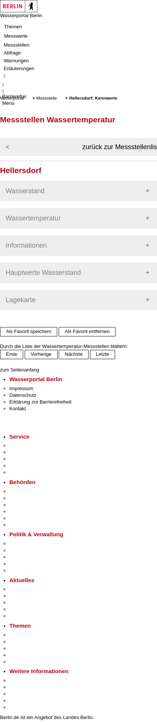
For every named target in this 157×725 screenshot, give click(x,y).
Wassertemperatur (33, 218)
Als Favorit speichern (28, 331)
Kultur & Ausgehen (29, 680)
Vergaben (19, 570)
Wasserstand (25, 191)
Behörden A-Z (24, 491)
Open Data (21, 563)
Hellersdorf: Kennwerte (93, 97)
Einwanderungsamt (30, 525)
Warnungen (16, 60)
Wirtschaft (20, 694)
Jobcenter (20, 518)
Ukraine (17, 609)
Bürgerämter (22, 511)
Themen (13, 26)
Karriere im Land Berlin (34, 550)
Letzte (102, 354)
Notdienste (21, 465)
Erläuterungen (19, 68)
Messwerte (16, 36)
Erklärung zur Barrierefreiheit (40, 402)
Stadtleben (21, 700)
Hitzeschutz (21, 616)
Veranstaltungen (26, 602)
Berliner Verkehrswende (35, 641)
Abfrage (12, 53)
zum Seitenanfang (19, 370)
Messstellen (17, 45)
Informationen (26, 245)
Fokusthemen (24, 635)
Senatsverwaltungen (31, 498)
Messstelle (46, 97)
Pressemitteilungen (30, 589)
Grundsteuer (22, 662)
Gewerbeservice (26, 472)
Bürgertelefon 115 (28, 459)
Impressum (21, 388)
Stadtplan (19, 707)
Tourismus (20, 687)
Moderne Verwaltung (31, 648)
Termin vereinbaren (30, 452)
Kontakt (17, 408)
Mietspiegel (21, 655)
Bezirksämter (23, 505)
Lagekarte (21, 300)
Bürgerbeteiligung (28, 557)
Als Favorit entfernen (87, 331)
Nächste (74, 354)
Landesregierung (27, 543)
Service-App (22, 445)
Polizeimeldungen (28, 596)
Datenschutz (22, 395)
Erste (11, 354)
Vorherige (41, 354)
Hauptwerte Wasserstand (43, 272)
